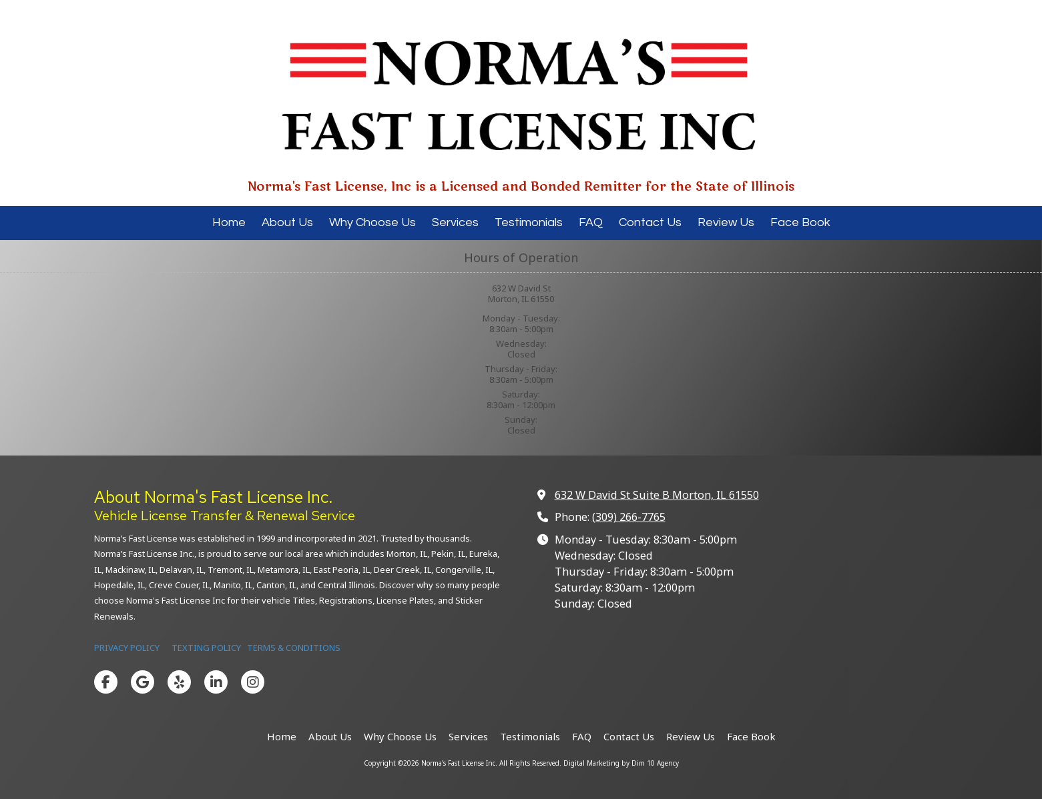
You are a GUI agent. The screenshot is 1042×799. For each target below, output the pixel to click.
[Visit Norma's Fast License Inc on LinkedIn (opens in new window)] (216, 682)
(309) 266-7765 (629, 517)
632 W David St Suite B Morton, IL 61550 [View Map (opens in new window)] (657, 495)
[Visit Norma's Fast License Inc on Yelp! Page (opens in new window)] (179, 682)
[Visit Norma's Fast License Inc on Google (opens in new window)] (142, 682)
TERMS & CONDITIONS (293, 648)
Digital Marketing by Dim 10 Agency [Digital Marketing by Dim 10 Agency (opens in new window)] (621, 763)
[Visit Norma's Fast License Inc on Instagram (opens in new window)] (252, 682)
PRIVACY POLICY (128, 648)
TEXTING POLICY (206, 648)
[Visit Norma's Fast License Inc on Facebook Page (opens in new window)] (105, 682)
